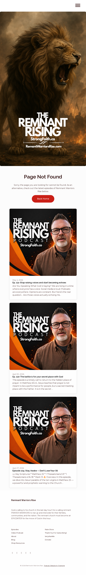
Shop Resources (18, 543)
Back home (43, 199)
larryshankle (50, 536)
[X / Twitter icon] (21, 553)
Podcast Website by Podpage (54, 566)
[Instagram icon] (12, 553)
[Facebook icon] (30, 553)
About (13, 536)
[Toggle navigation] (77, 6)
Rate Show (49, 529)
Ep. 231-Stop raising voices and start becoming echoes (39, 282)
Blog (13, 540)
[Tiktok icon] (26, 553)
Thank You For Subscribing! (56, 533)
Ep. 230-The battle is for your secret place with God (37, 377)
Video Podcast (17, 533)
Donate (48, 540)
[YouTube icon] (17, 553)
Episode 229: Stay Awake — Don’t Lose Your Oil (35, 471)
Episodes (15, 529)
